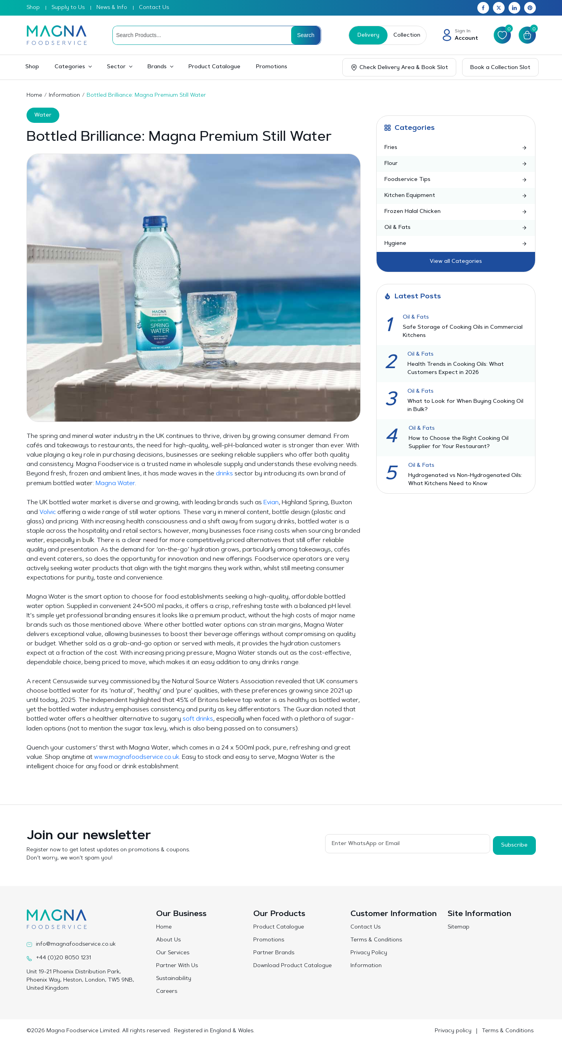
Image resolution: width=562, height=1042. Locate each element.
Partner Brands (273, 952)
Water (43, 115)
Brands (157, 67)
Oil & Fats (416, 317)
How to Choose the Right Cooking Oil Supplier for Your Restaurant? (459, 443)
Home (34, 95)
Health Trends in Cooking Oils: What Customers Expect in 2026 (455, 369)
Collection (404, 35)
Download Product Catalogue (292, 965)
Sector (116, 67)
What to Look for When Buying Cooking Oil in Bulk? (465, 406)
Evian (271, 502)
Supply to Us (68, 8)
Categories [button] (70, 67)
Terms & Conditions (376, 939)
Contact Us (154, 8)
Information (64, 95)
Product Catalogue (214, 67)
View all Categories (456, 261)
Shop (33, 8)
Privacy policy (453, 1030)
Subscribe (514, 843)
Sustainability (173, 977)
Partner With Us (177, 965)
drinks (224, 474)
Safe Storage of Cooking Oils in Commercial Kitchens (463, 331)
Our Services (172, 952)
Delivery (366, 35)
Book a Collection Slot (500, 68)
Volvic (47, 512)
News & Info (111, 8)
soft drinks (198, 718)
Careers (166, 990)
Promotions (271, 67)
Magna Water (115, 483)
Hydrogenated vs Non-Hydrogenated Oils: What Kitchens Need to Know (465, 480)
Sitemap (459, 926)
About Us (168, 939)
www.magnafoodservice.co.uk (137, 756)
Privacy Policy (368, 952)
